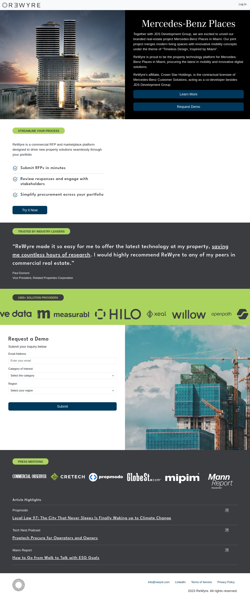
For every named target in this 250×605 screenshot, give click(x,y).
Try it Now (30, 210)
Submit (62, 406)
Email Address (17, 353)
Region (12, 383)
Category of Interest (20, 368)
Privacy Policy (226, 582)
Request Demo (188, 107)
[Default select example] (62, 375)
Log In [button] (243, 4)
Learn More (188, 94)
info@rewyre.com (159, 582)
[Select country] (62, 390)
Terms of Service (201, 582)
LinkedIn (180, 582)
